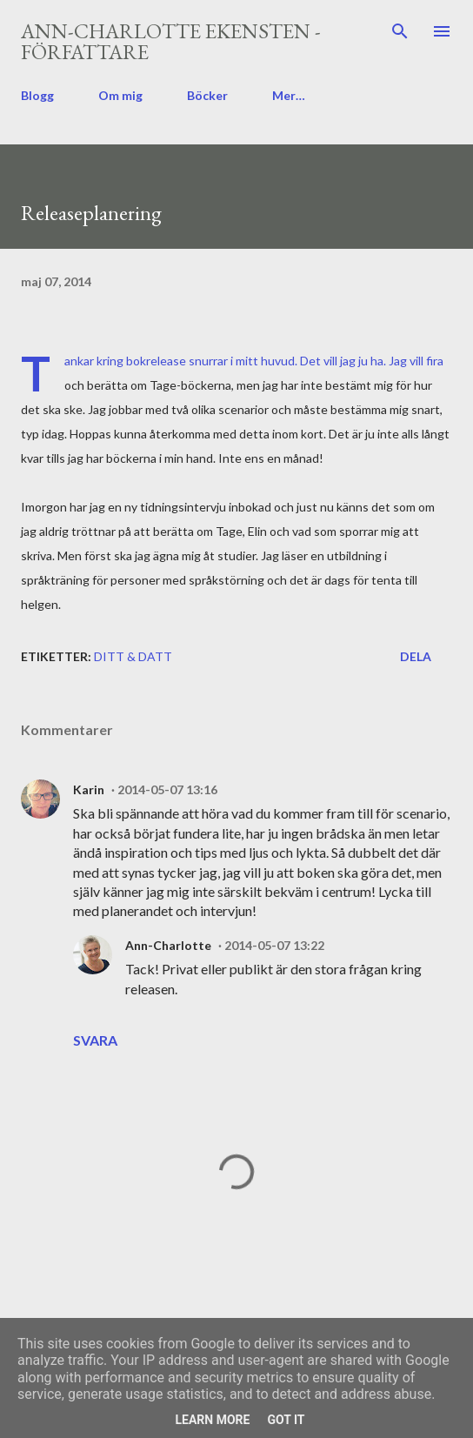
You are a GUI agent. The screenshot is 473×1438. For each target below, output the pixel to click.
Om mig (120, 95)
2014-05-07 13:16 (167, 789)
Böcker (207, 95)
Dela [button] (415, 656)
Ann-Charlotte (168, 945)
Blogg (37, 95)
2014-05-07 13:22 (274, 945)
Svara (95, 1040)
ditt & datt (133, 656)
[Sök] (400, 31)
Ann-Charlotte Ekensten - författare (171, 41)
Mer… (288, 95)
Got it (285, 1420)
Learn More (212, 1420)
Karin (88, 789)
